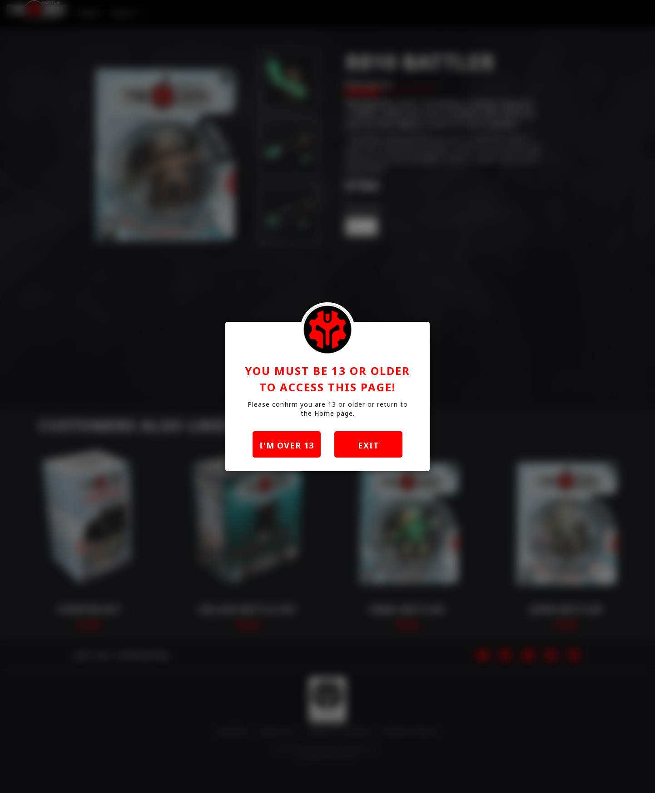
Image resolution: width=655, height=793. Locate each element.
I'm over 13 (286, 445)
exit (368, 445)
